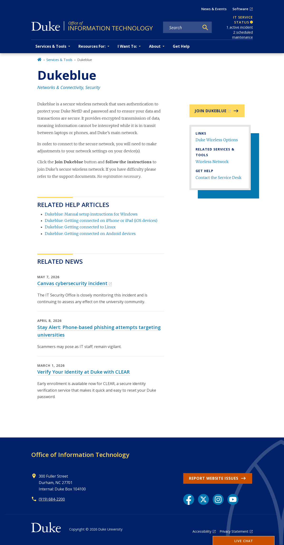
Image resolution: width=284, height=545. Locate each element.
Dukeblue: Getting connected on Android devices (90, 233)
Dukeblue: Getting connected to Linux (80, 227)
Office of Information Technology (80, 454)
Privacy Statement (234, 531)
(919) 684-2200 (52, 499)
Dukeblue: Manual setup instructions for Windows (91, 214)
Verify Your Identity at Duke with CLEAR (83, 372)
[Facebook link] (188, 499)
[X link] (203, 499)
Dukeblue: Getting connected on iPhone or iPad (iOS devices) (101, 220)
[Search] (205, 27)
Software (240, 9)
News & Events (213, 9)
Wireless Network (212, 161)
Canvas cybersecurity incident (72, 283)
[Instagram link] (218, 499)
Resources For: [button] (92, 46)
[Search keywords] (181, 27)
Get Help (181, 46)
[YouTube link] (232, 499)
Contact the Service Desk (218, 177)
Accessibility (202, 531)
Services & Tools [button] (50, 46)
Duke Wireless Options (217, 139)
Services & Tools (59, 59)
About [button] (155, 46)
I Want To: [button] (127, 46)
